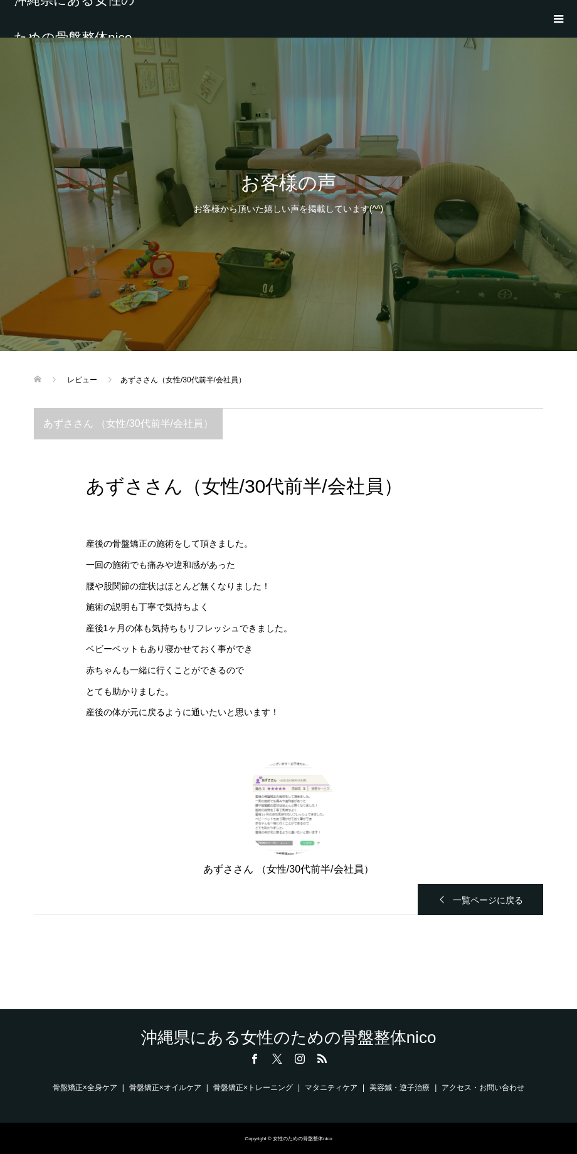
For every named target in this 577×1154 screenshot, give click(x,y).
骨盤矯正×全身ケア (85, 1087)
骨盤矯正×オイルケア (165, 1087)
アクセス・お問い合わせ (483, 1087)
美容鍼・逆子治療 (399, 1087)
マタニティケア (331, 1087)
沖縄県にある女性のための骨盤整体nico (74, 19)
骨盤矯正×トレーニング (253, 1087)
